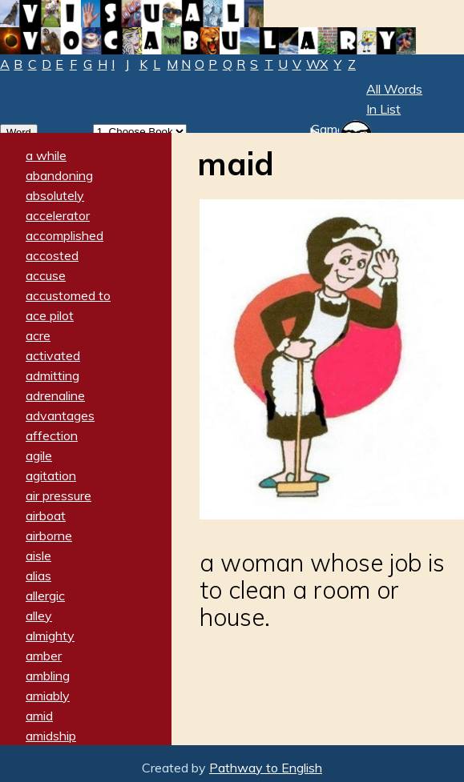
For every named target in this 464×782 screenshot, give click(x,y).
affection (52, 435)
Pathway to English (265, 768)
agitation (51, 475)
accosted (52, 255)
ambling (48, 676)
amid (39, 716)
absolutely (55, 195)
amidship (51, 736)
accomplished (64, 235)
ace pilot (50, 315)
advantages (60, 415)
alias (38, 575)
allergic (45, 596)
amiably (48, 696)
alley (39, 616)
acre (38, 335)
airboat (46, 515)
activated (53, 355)
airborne (49, 535)
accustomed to (68, 295)
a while (46, 155)
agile (39, 455)
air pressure (58, 495)
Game (328, 129)
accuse (46, 275)
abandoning (59, 175)
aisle (38, 555)
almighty (50, 636)
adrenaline (55, 395)
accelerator (58, 215)
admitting (52, 375)
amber (44, 656)
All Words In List (394, 99)
